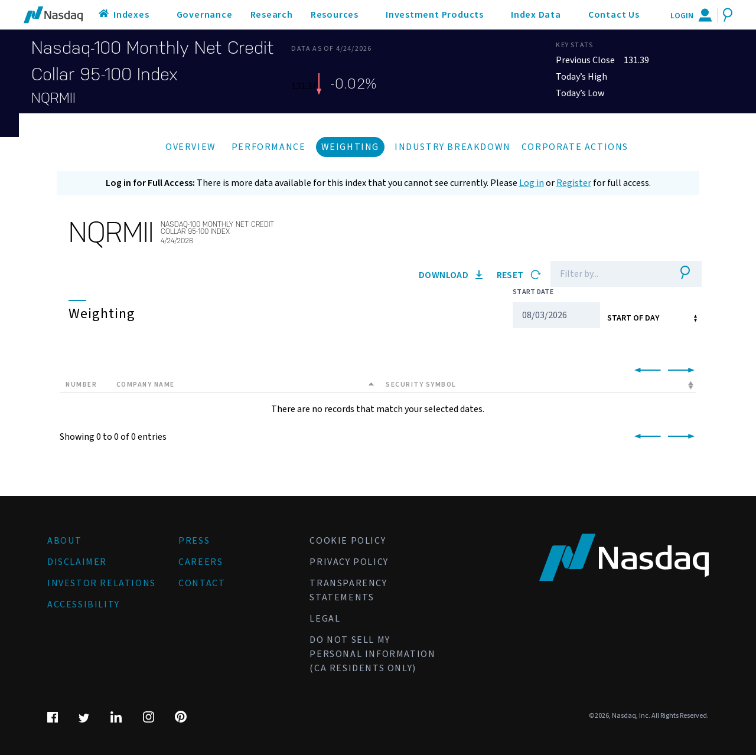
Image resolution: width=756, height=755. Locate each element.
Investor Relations (101, 583)
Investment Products (435, 14)
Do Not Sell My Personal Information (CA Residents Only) (372, 654)
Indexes (131, 14)
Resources (335, 14)
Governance (205, 14)
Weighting (350, 146)
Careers (200, 561)
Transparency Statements (348, 590)
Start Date (533, 292)
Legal (324, 618)
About (64, 540)
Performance (269, 146)
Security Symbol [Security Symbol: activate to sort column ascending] (421, 385)
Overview (190, 146)
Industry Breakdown (453, 146)
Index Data (536, 14)
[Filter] (608, 274)
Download (451, 275)
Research (271, 14)
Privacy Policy (348, 561)
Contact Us (614, 14)
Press (194, 540)
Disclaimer (77, 561)
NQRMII (53, 98)
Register (573, 183)
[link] (645, 370)
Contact (201, 583)
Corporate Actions (575, 146)
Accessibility (83, 604)
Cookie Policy (347, 540)
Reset (519, 275)
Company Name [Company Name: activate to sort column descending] (145, 385)
